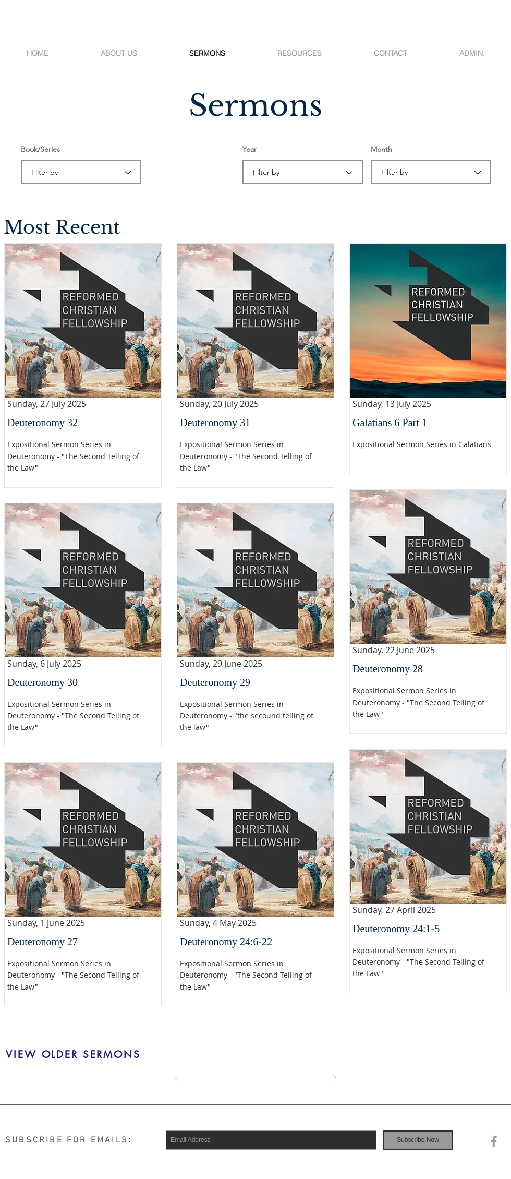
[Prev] (176, 1077)
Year (249, 149)
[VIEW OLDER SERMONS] (73, 1054)
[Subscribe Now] (418, 1140)
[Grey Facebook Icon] (493, 1141)
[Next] (334, 1077)
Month (381, 149)
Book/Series (40, 149)
